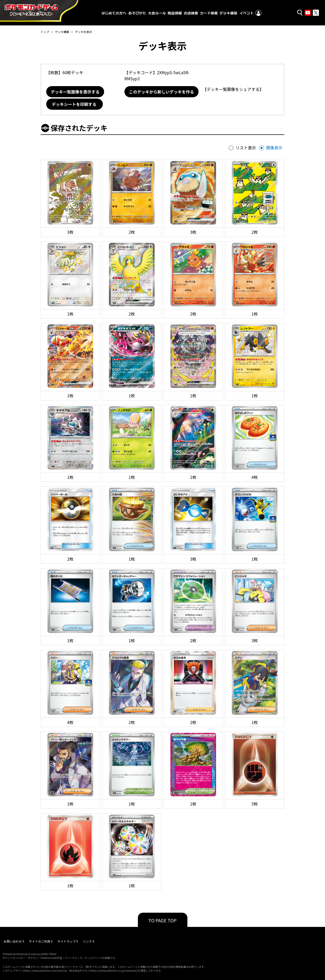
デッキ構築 (62, 32)
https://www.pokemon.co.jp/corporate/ (114, 970)
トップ (45, 32)
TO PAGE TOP (163, 920)
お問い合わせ (13, 941)
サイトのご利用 (39, 941)
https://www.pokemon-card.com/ (43, 970)
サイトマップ (66, 941)
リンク (87, 941)
